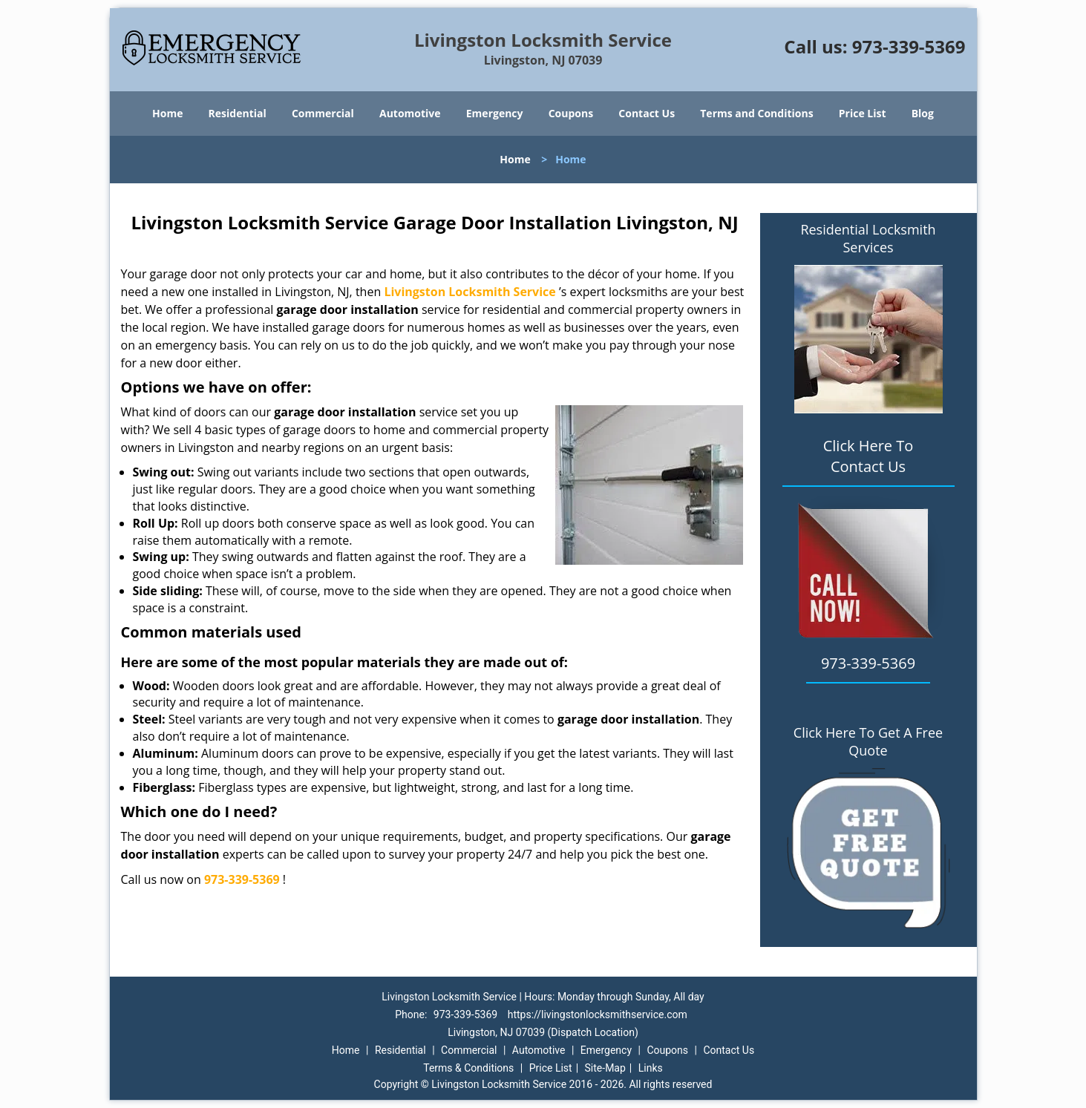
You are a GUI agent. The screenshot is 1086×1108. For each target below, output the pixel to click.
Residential (237, 113)
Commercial (323, 113)
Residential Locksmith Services (867, 238)
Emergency (494, 113)
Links (650, 1068)
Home (167, 113)
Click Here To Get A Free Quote (868, 741)
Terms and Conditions (756, 113)
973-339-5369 (909, 46)
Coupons (571, 113)
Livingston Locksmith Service (469, 291)
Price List (862, 113)
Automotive (410, 113)
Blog (923, 113)
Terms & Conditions (468, 1068)
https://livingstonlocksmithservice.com (597, 1014)
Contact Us (646, 113)
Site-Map (605, 1068)
